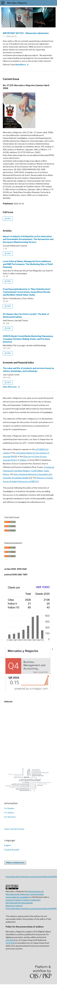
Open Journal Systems (14, 829)
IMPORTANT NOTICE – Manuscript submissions (26, 33)
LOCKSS (9, 940)
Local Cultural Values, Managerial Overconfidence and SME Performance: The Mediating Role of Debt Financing (28, 264)
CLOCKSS (10, 943)
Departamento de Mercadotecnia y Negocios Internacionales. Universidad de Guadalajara (25, 894)
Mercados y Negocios (17, 3)
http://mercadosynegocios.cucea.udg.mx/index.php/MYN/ (31, 876)
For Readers (9, 808)
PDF (9, 218)
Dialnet (23, 460)
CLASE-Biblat (37, 470)
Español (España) (11, 849)
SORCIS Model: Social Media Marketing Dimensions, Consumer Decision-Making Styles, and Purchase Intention (28, 339)
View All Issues (10, 387)
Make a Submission (15, 862)
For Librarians (10, 817)
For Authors (9, 812)
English (7, 845)
